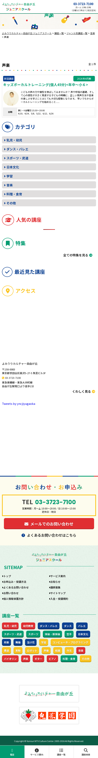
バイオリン (10, 659)
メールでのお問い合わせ (48, 524)
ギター (38, 659)
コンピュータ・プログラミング (70, 642)
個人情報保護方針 (13, 599)
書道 (6, 650)
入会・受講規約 (59, 599)
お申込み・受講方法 (14, 582)
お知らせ (55, 582)
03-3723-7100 (83, 4)
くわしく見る (83, 391)
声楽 (25, 659)
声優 (46, 650)
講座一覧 (61, 752)
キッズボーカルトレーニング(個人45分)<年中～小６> (45, 84)
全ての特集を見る (75, 255)
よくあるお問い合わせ (16, 587)
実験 (18, 650)
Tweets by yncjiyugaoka (18, 403)
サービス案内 (37, 752)
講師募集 (55, 587)
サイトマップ (58, 593)
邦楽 (6, 642)
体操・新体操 (52, 634)
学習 (9, 176)
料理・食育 (14, 194)
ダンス (68, 626)
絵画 (57, 650)
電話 (12, 752)
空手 (69, 634)
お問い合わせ (11, 593)
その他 (11, 203)
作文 (69, 650)
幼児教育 (28, 626)
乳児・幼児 (14, 140)
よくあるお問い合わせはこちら (49, 535)
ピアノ (52, 659)
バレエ (82, 626)
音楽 (9, 185)
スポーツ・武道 (17, 158)
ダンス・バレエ (17, 149)
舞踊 (18, 642)
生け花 (31, 642)
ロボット (32, 650)
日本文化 (12, 167)
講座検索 (86, 752)
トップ (7, 576)
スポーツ (33, 634)
